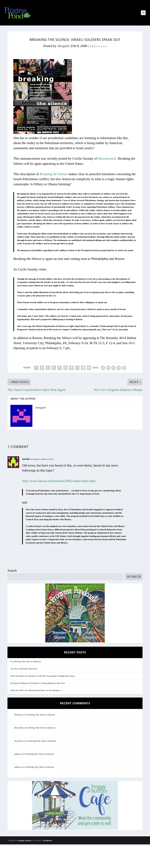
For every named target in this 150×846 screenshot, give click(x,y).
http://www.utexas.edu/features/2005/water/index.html (59, 482)
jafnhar (17, 756)
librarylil (18, 729)
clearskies (18, 742)
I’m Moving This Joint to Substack (25, 663)
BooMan (18, 716)
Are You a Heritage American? (23, 670)
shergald (63, 47)
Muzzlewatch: (107, 160)
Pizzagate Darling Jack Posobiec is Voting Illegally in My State (37, 685)
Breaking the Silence (54, 175)
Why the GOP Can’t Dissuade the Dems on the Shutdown (35, 692)
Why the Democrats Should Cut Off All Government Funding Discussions (42, 678)
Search (12, 572)
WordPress (47, 842)
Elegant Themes (24, 842)
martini (26, 460)
